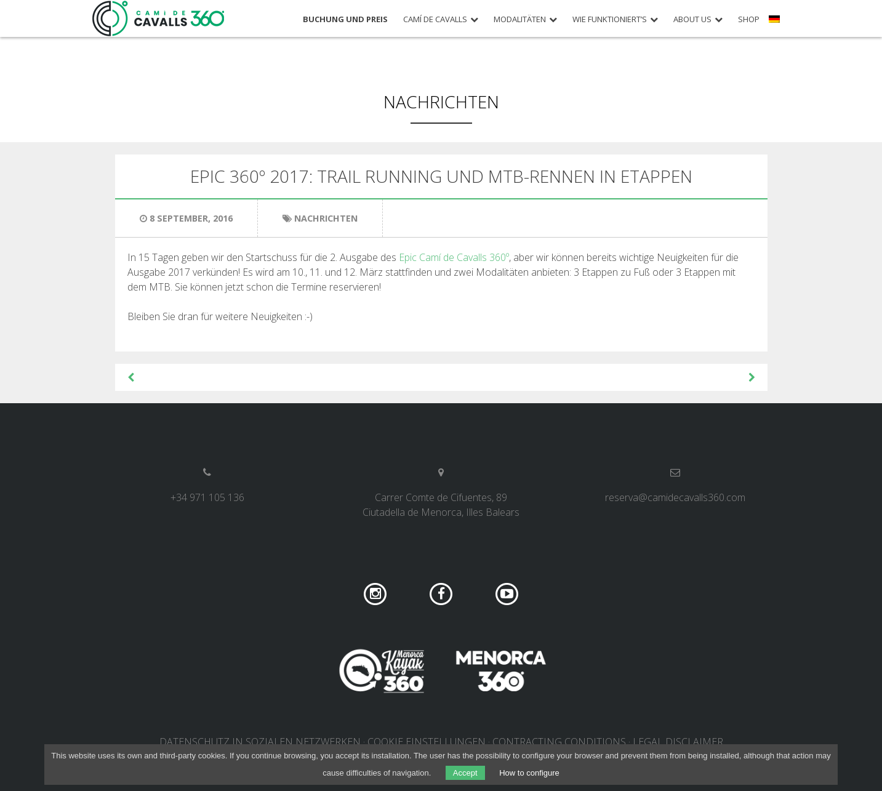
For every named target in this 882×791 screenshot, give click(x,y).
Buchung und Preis (345, 19)
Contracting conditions (559, 742)
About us (692, 19)
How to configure (529, 772)
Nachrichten (441, 101)
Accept (465, 772)
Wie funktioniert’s (609, 19)
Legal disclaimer (678, 742)
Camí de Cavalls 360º (158, 18)
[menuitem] (776, 23)
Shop (749, 19)
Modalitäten (520, 19)
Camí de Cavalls (435, 19)
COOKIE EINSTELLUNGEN (426, 742)
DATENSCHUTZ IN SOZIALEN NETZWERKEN (260, 742)
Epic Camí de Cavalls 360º (454, 257)
